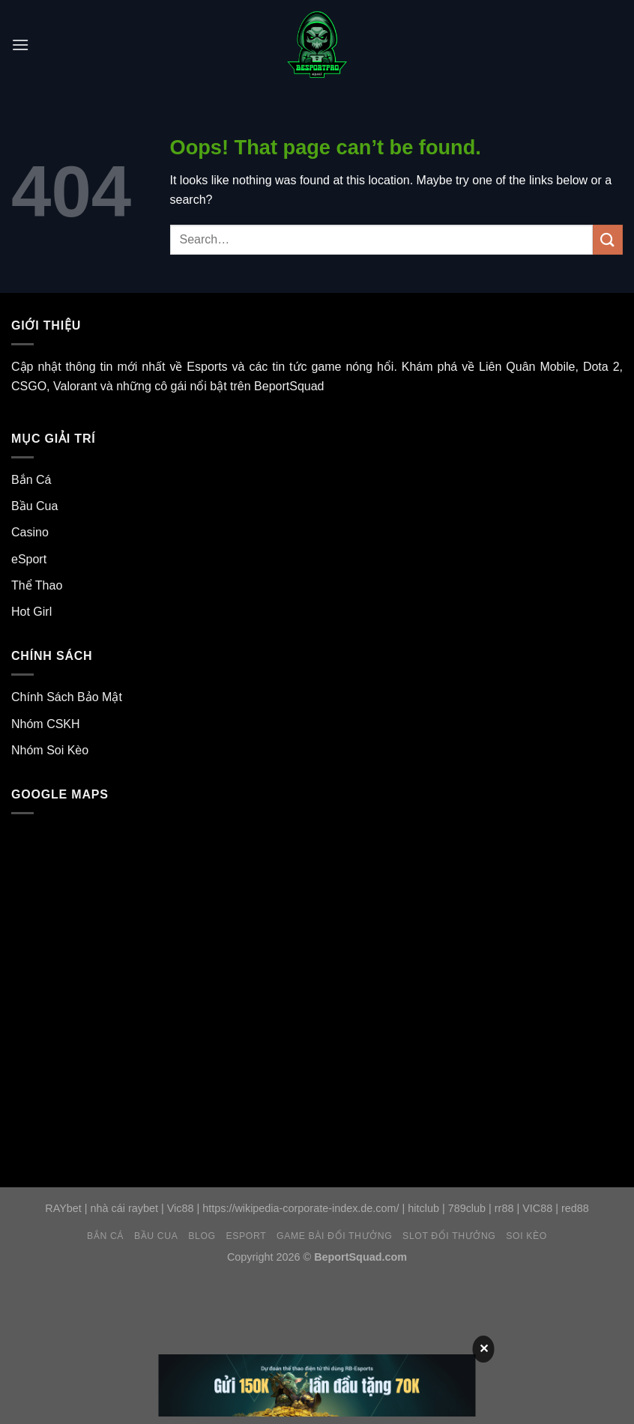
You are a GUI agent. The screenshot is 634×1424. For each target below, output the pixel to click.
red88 (575, 1208)
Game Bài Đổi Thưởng (334, 1236)
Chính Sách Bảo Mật (66, 697)
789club (467, 1208)
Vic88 (180, 1208)
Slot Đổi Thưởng (448, 1236)
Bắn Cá (31, 479)
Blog (201, 1236)
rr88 (504, 1208)
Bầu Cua (34, 506)
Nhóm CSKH (45, 724)
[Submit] (608, 239)
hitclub (423, 1208)
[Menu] (20, 44)
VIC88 (537, 1208)
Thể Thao (36, 585)
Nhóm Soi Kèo (49, 750)
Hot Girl (31, 611)
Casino (30, 532)
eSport (28, 559)
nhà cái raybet (124, 1208)
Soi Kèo (526, 1236)
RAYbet (63, 1208)
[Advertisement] (273, 1311)
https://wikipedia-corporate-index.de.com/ (300, 1208)
